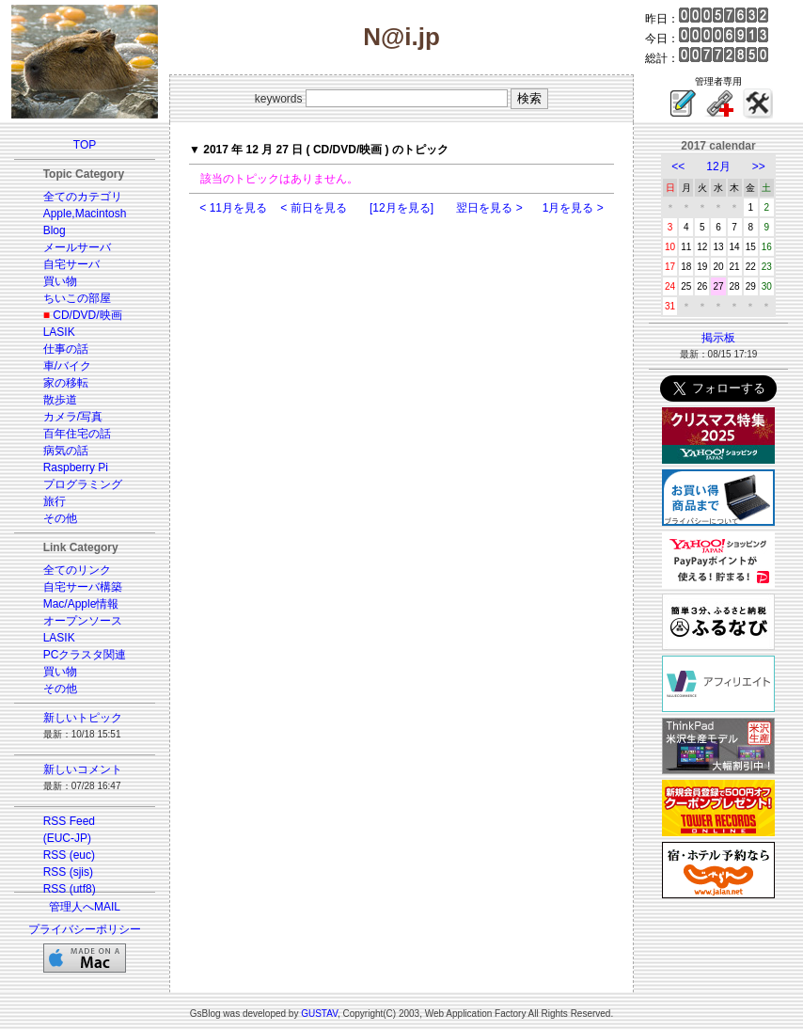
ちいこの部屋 (77, 298)
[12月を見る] (401, 207)
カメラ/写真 (72, 416)
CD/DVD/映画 (87, 315)
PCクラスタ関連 (85, 654)
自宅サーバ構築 (82, 587)
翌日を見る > (489, 207)
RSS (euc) (69, 855)
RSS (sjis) (68, 872)
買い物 (60, 281)
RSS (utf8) (69, 888)
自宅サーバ (71, 264)
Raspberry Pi (75, 467)
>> (758, 166)
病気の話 (65, 450)
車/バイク (67, 365)
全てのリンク (77, 570)
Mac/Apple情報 (81, 603)
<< (678, 166)
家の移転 (65, 382)
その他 (60, 518)
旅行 (54, 501)
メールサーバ (77, 247)
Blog (54, 230)
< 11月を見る (233, 207)
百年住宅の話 (77, 433)
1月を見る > (573, 207)
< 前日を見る (313, 207)
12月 (718, 166)
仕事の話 (65, 349)
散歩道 (60, 399)
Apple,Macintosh (85, 213)
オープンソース (82, 620)
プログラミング (82, 484)
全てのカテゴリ (82, 196)
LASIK (59, 332)
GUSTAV (319, 1013)
